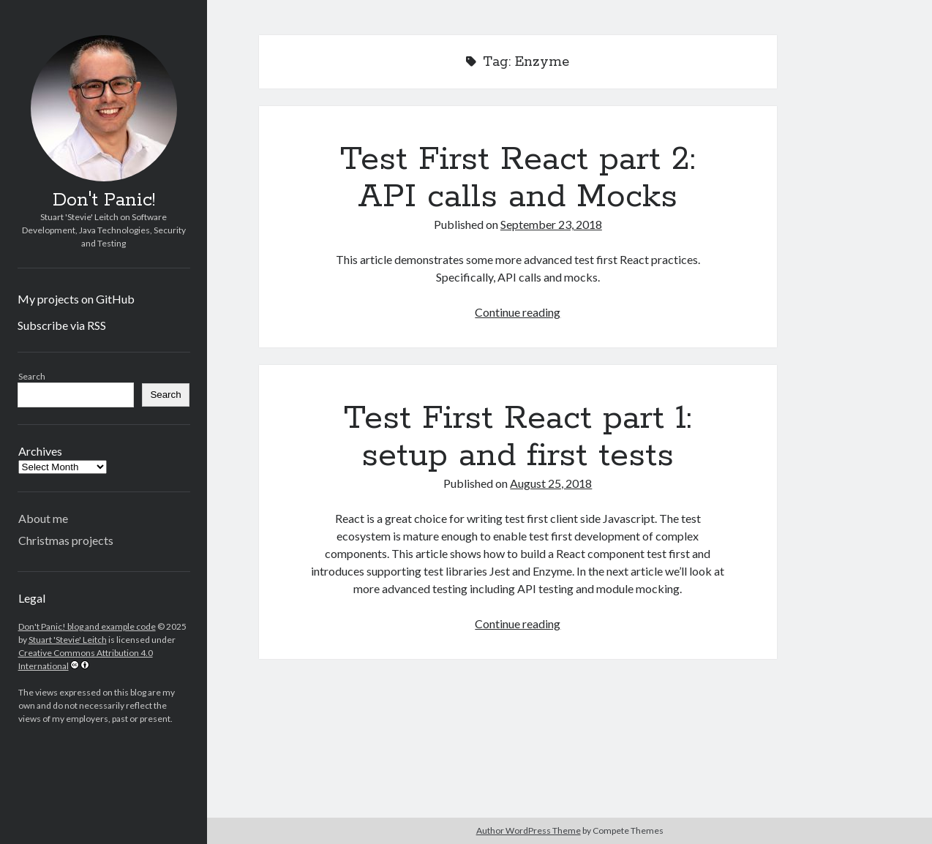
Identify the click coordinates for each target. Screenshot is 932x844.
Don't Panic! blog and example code (87, 626)
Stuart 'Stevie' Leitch (68, 639)
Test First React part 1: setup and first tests (517, 437)
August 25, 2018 (551, 483)
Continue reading (517, 312)
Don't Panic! (104, 200)
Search (31, 376)
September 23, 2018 (551, 224)
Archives (40, 451)
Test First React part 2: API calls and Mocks (517, 178)
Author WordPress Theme (528, 830)
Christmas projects (65, 540)
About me (43, 518)
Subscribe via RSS (62, 325)
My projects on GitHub (76, 299)
